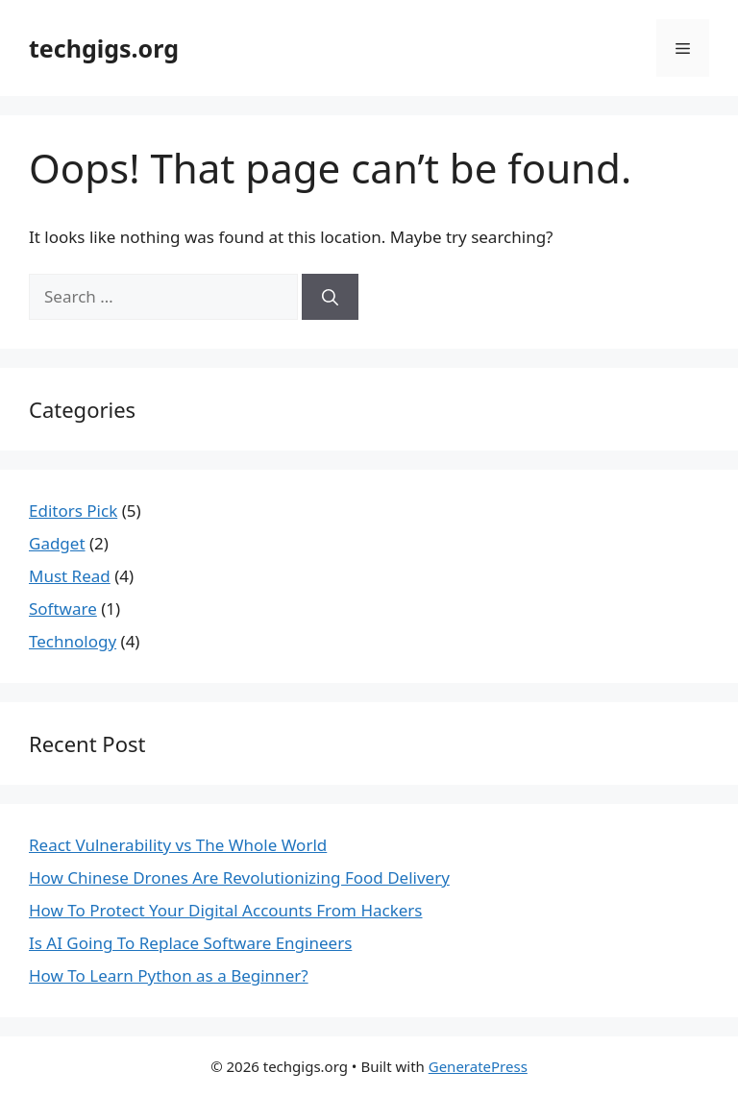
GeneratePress (478, 1066)
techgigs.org (104, 48)
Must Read (70, 576)
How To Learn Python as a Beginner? (168, 975)
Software (63, 608)
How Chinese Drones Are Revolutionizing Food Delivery (239, 877)
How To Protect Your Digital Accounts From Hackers (226, 910)
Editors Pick (73, 510)
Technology (72, 641)
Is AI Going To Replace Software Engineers (190, 943)
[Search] (330, 297)
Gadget (57, 543)
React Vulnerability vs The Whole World (178, 845)
